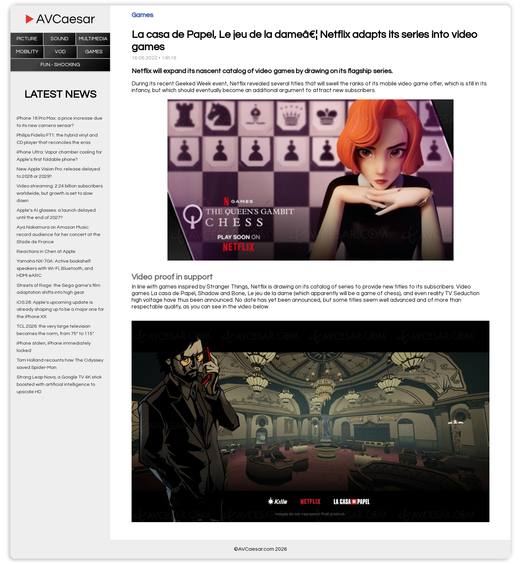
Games (94, 51)
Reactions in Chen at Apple (46, 251)
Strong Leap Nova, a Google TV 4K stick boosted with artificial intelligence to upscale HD (59, 384)
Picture (27, 38)
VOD (60, 51)
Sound (59, 38)
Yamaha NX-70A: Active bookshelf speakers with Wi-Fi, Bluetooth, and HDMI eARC (55, 268)
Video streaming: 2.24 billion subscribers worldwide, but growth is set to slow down (60, 193)
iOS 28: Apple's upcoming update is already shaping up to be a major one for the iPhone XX (60, 309)
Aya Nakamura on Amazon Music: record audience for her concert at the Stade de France (58, 234)
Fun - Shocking (60, 64)
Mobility (27, 51)
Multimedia (93, 38)
